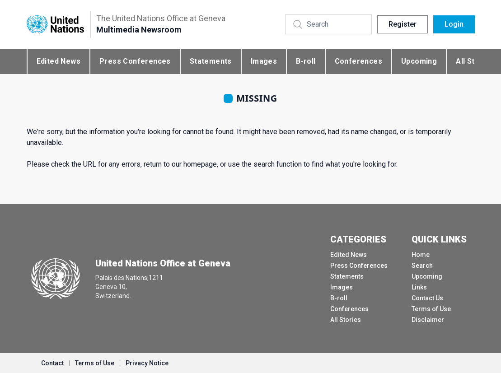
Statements (211, 61)
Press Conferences (135, 61)
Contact (52, 363)
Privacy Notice (147, 363)
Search (422, 265)
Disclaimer (428, 319)
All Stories (345, 319)
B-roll (305, 61)
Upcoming (419, 61)
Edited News (58, 61)
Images (264, 61)
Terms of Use (431, 308)
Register (403, 24)
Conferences (358, 61)
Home (421, 254)
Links (419, 287)
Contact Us (427, 298)
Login (454, 24)
